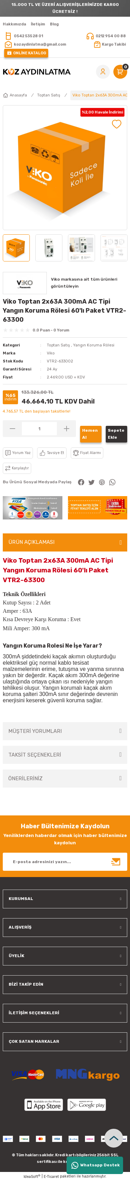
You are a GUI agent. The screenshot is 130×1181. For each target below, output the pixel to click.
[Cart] (120, 72)
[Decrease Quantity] (12, 428)
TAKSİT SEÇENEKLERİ (34, 755)
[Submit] (116, 862)
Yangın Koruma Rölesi (93, 345)
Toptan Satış (58, 345)
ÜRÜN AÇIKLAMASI (31, 542)
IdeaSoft (32, 1176)
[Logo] (37, 71)
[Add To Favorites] (117, 124)
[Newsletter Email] (65, 862)
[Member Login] (103, 72)
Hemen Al (90, 434)
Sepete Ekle (116, 434)
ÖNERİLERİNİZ (25, 778)
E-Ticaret (51, 1176)
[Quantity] (39, 428)
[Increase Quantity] (66, 428)
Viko (51, 353)
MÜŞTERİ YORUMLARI (35, 731)
